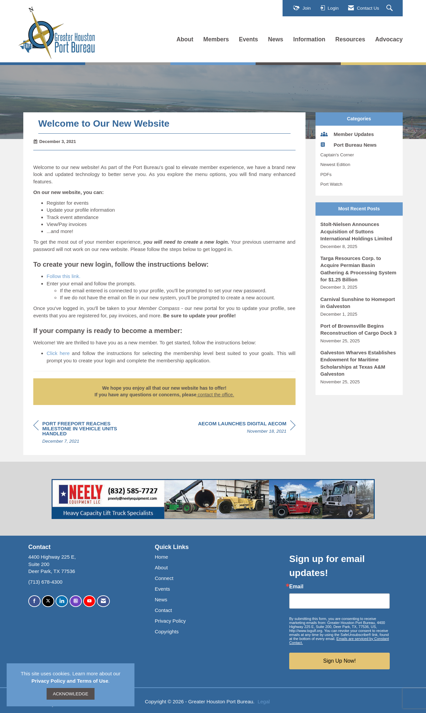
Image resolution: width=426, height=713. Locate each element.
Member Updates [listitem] (347, 134)
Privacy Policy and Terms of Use (70, 681)
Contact (163, 610)
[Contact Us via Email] (103, 601)
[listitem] (359, 235)
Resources (350, 39)
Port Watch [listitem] (331, 184)
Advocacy (389, 39)
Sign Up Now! (339, 661)
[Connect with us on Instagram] (76, 601)
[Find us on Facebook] (34, 601)
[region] (247, 428)
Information (309, 39)
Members (216, 39)
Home (161, 557)
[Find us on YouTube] (89, 601)
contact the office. (215, 394)
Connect (164, 578)
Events (248, 39)
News (275, 39)
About (184, 39)
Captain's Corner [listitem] (337, 154)
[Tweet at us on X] (48, 601)
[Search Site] (390, 8)
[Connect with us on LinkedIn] (62, 601)
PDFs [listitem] (326, 174)
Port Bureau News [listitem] (348, 145)
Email (296, 586)
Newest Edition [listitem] (335, 164)
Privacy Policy (170, 621)
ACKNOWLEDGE (71, 693)
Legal (264, 701)
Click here (58, 353)
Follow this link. (64, 276)
